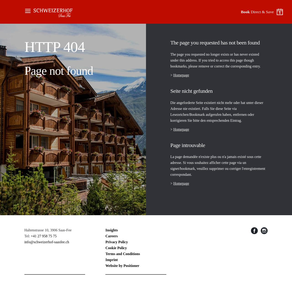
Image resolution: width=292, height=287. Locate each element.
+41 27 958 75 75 (44, 236)
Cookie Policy (116, 248)
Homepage (181, 75)
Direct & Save (257, 12)
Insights (111, 230)
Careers (111, 236)
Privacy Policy (116, 242)
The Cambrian (48, 12)
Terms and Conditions (122, 254)
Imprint (111, 260)
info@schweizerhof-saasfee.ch (46, 242)
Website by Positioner (122, 266)
